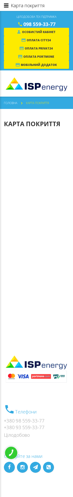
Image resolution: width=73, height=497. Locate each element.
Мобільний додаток (39, 65)
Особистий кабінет (38, 32)
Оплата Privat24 (39, 48)
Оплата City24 (39, 40)
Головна (10, 103)
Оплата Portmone (38, 56)
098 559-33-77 (39, 24)
